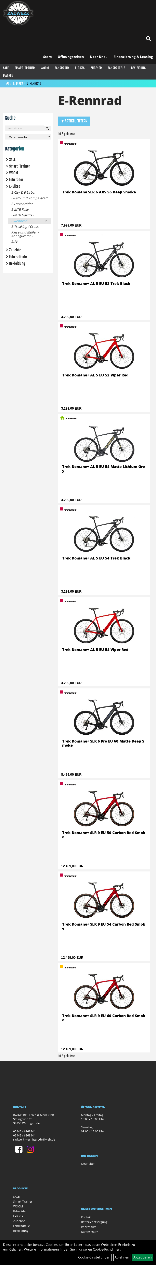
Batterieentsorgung (94, 1222)
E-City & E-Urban (23, 192)
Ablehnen (122, 1257)
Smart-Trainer (25, 68)
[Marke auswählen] (28, 137)
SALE (6, 68)
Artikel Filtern (74, 121)
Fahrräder (62, 68)
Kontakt (86, 1217)
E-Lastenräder (22, 204)
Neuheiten (88, 1164)
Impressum (88, 1227)
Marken (8, 76)
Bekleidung (138, 68)
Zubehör (96, 68)
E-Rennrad (34, 83)
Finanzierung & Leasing (133, 57)
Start (47, 57)
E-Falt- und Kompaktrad (29, 198)
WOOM (45, 68)
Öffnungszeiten (71, 57)
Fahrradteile (116, 68)
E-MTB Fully (19, 209)
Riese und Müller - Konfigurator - (25, 234)
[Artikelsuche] (148, 39)
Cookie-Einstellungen (94, 1257)
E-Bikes (79, 68)
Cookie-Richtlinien (106, 1249)
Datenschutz (89, 1232)
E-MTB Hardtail (22, 215)
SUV (14, 241)
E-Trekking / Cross (25, 226)
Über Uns (98, 57)
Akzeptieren (142, 1257)
